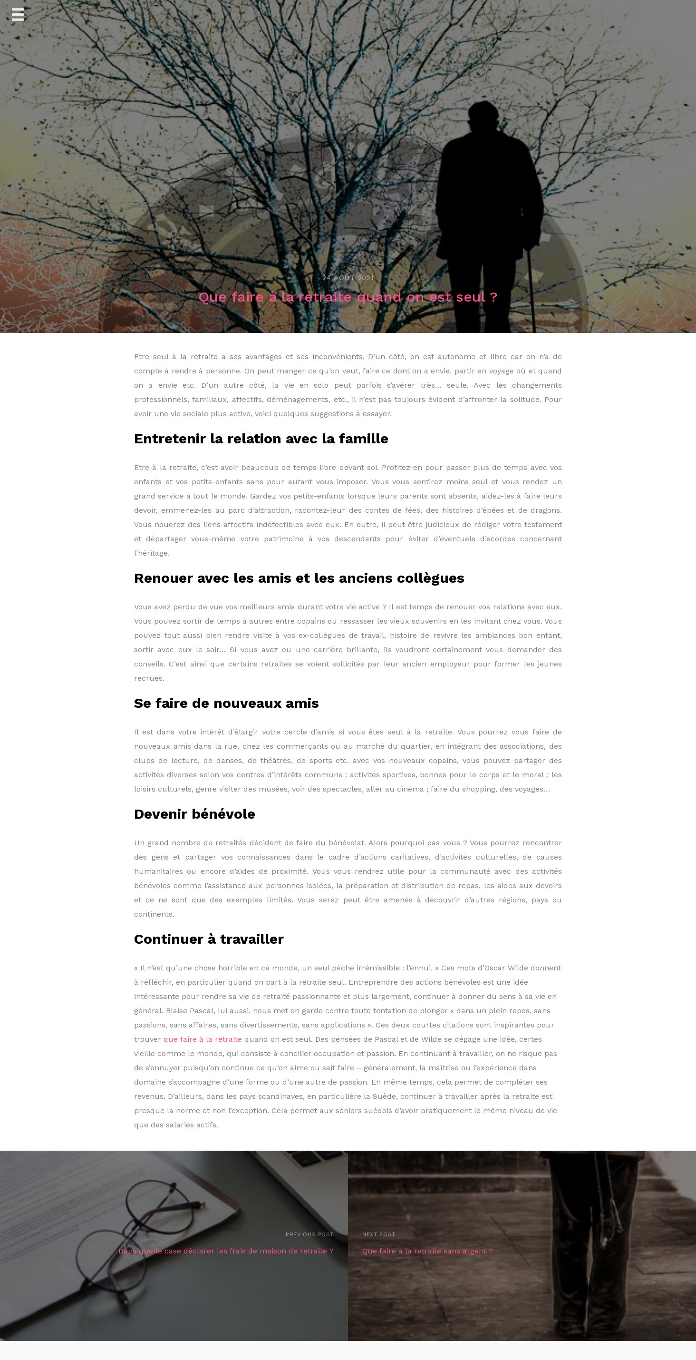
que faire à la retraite (203, 1039)
